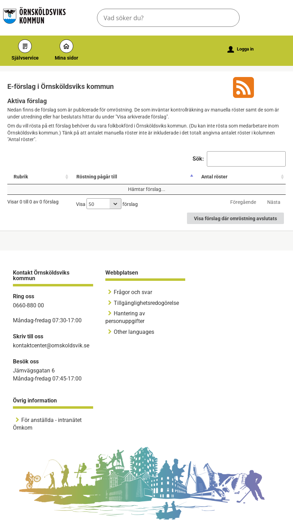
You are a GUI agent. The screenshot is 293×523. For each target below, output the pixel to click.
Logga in (240, 49)
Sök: (239, 159)
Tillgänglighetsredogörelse (146, 303)
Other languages (134, 332)
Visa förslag (107, 203)
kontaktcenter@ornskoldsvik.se (51, 345)
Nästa (273, 202)
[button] (228, 18)
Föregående (243, 202)
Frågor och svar (133, 292)
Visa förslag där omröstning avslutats (235, 218)
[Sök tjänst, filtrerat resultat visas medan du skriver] (168, 18)
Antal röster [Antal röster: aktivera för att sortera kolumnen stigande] (214, 176)
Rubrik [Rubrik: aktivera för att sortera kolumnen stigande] (21, 176)
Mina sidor (66, 50)
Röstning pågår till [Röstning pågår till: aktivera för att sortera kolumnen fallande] (96, 176)
